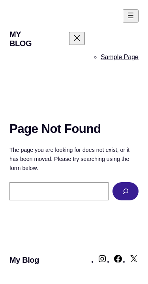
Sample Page (120, 57)
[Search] (125, 191)
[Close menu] (77, 38)
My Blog (20, 39)
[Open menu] (131, 15)
